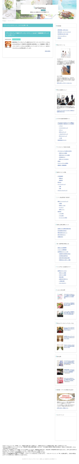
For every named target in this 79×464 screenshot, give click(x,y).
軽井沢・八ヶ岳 (62, 205)
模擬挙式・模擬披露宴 (62, 165)
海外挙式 (59, 211)
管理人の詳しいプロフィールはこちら (64, 83)
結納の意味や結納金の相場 (64, 257)
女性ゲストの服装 (62, 274)
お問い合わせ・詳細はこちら (62, 407)
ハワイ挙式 (61, 213)
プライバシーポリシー (62, 36)
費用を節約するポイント (62, 232)
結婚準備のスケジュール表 (63, 251)
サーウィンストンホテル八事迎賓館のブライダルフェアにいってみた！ (69, 328)
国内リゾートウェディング (63, 201)
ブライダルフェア (16, 39)
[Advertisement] (66, 429)
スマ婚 (60, 138)
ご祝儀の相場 (61, 281)
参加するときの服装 (63, 153)
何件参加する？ (62, 157)
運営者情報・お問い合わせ (63, 29)
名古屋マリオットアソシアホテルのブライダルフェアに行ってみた (69, 337)
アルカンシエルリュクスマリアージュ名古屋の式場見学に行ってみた (69, 346)
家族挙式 (61, 180)
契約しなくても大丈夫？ (64, 159)
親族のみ (61, 178)
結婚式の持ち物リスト (63, 279)
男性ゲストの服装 (62, 272)
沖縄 (60, 188)
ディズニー (61, 207)
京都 (60, 186)
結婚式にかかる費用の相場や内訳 (64, 228)
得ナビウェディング (63, 136)
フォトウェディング (62, 184)
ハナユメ (61, 125)
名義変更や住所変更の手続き (64, 253)
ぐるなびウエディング (63, 134)
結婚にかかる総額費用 (62, 247)
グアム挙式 (61, 215)
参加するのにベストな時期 (64, 155)
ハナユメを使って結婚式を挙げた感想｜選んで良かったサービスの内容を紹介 (69, 313)
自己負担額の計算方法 (62, 230)
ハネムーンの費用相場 (62, 249)
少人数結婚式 (60, 176)
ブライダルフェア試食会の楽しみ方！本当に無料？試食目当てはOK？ (69, 304)
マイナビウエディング (63, 127)
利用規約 (59, 38)
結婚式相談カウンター (62, 140)
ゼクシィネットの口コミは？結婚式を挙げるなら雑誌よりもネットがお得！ (69, 379)
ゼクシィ (61, 129)
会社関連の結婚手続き (63, 255)
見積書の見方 (60, 236)
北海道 (60, 203)
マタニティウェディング (62, 190)
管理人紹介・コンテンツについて (64, 31)
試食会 (59, 161)
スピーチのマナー (62, 283)
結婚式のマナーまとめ (62, 270)
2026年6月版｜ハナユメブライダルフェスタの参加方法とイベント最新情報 (69, 370)
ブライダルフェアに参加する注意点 (65, 151)
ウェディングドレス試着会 (63, 163)
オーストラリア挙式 (63, 217)
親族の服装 (61, 277)
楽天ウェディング (62, 132)
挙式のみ (59, 182)
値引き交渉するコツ (62, 234)
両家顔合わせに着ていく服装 (64, 259)
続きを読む (47, 51)
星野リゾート (61, 209)
